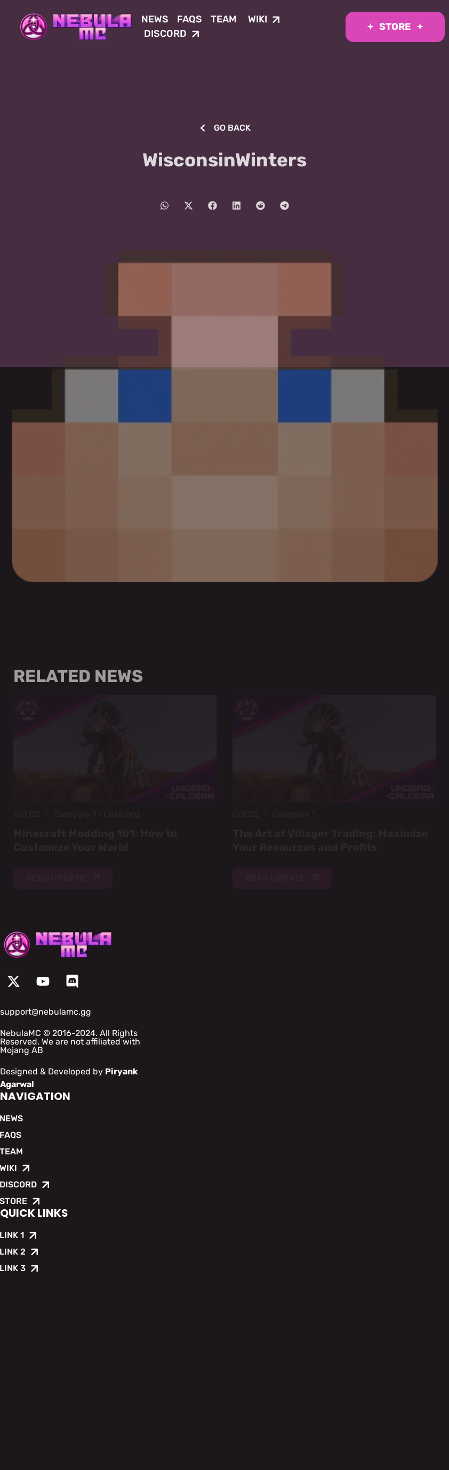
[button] (165, 206)
